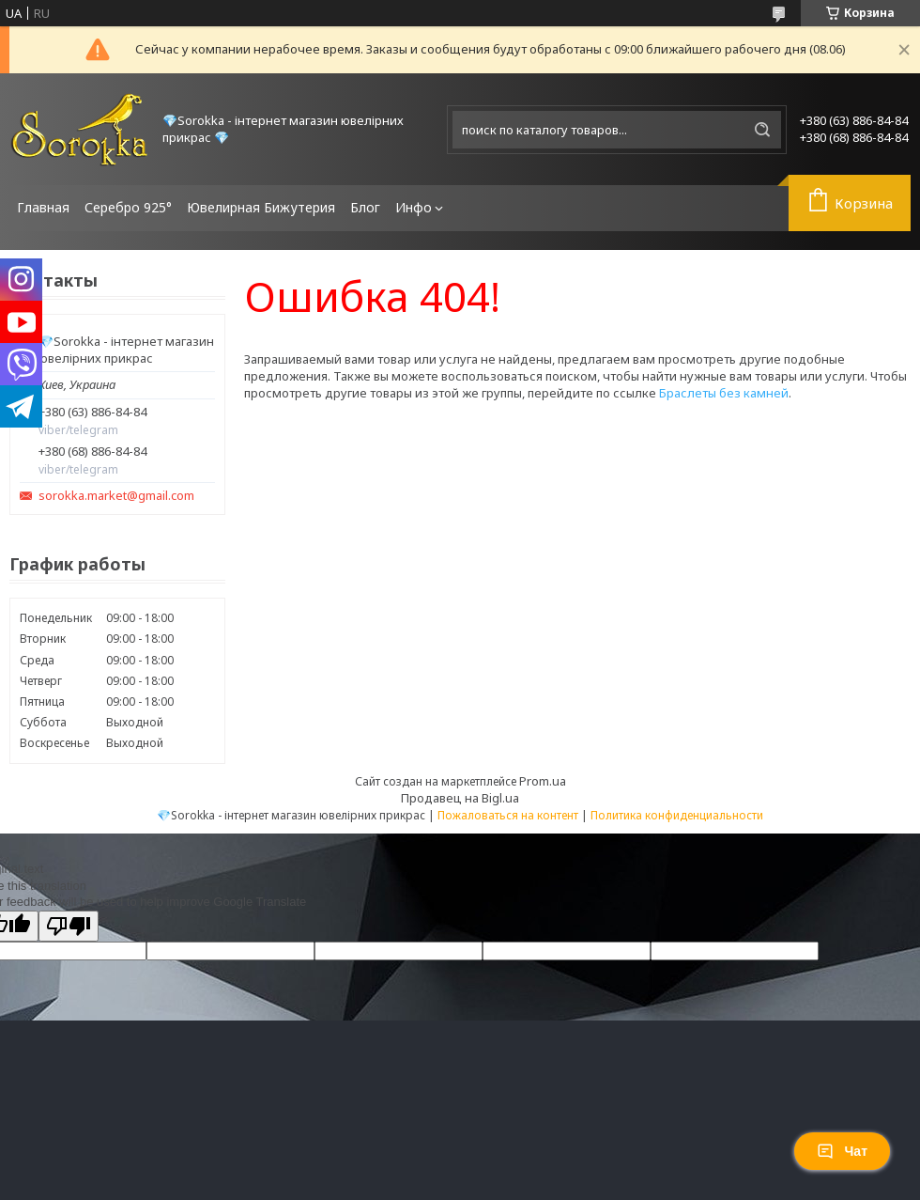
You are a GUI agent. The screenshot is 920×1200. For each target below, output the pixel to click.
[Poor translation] (68, 926)
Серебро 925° (128, 207)
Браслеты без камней (724, 392)
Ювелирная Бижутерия (261, 207)
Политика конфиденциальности (676, 815)
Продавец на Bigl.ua (460, 797)
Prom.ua (542, 780)
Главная (43, 207)
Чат (842, 1151)
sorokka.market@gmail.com (116, 496)
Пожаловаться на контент (507, 815)
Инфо (413, 207)
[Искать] (762, 129)
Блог (365, 207)
